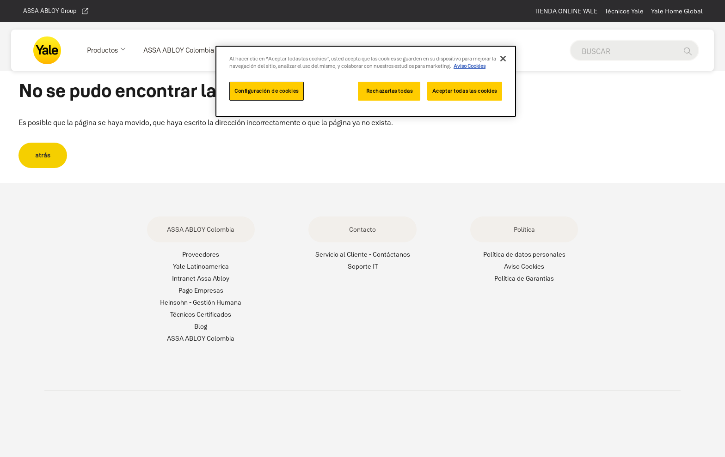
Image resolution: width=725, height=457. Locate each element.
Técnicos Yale (624, 11)
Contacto (362, 229)
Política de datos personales (524, 254)
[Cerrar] (503, 58)
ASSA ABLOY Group (56, 11)
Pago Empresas (200, 290)
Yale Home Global (677, 11)
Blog (200, 326)
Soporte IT (363, 266)
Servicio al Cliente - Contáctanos (362, 254)
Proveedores (200, 254)
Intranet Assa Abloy (200, 278)
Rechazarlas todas (389, 91)
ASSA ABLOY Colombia (200, 229)
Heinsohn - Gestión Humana (200, 302)
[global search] (624, 51)
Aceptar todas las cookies (464, 91)
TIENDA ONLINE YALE (566, 11)
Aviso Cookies (524, 266)
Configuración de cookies (266, 91)
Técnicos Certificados (200, 314)
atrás (42, 155)
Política (524, 229)
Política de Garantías (524, 278)
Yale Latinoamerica (201, 266)
